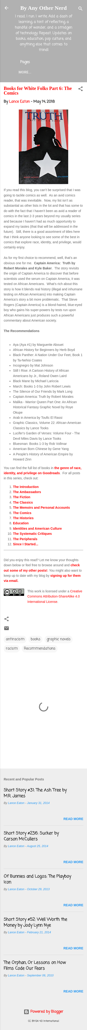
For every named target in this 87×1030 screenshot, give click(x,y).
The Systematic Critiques (32, 534)
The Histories (23, 518)
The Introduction (26, 487)
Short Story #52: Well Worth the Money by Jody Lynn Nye (35, 922)
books (35, 639)
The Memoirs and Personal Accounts (41, 507)
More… (25, 72)
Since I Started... (25, 544)
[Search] (80, 9)
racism (12, 649)
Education (21, 523)
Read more (73, 819)
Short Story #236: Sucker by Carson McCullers (31, 836)
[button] (80, 89)
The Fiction (21, 497)
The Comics (22, 513)
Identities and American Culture (37, 528)
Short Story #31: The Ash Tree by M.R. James (35, 793)
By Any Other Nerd (43, 8)
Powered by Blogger (43, 1012)
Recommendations (39, 649)
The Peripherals (25, 539)
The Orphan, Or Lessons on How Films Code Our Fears (35, 965)
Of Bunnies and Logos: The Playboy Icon (37, 879)
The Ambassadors (27, 492)
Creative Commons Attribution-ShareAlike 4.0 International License (54, 596)
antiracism (15, 639)
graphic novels (59, 639)
